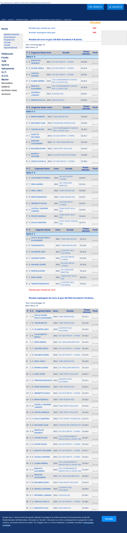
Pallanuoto (7, 54)
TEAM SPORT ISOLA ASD (62, 149)
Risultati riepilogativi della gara (42, 33)
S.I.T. (4, 72)
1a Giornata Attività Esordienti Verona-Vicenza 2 (46, 19)
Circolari (7, 42)
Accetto (109, 519)
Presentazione (9, 37)
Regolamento (9, 40)
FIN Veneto (95, 7)
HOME (3, 19)
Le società (115, 7)
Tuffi (3, 61)
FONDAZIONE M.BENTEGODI (64, 123)
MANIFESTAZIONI (22, 19)
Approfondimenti (10, 48)
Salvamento (7, 68)
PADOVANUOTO (58, 100)
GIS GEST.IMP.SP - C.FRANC (63, 62)
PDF (94, 28)
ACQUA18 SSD (57, 94)
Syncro (5, 65)
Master (5, 79)
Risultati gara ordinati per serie (42, 28)
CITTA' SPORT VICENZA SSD (70, 419)
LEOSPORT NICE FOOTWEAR (64, 155)
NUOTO (10, 19)
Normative (7, 83)
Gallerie (5, 86)
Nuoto (4, 28)
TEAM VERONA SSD (60, 117)
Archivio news (9, 90)
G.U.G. (5, 76)
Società (7, 45)
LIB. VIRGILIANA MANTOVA (63, 142)
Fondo (4, 57)
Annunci (6, 94)
